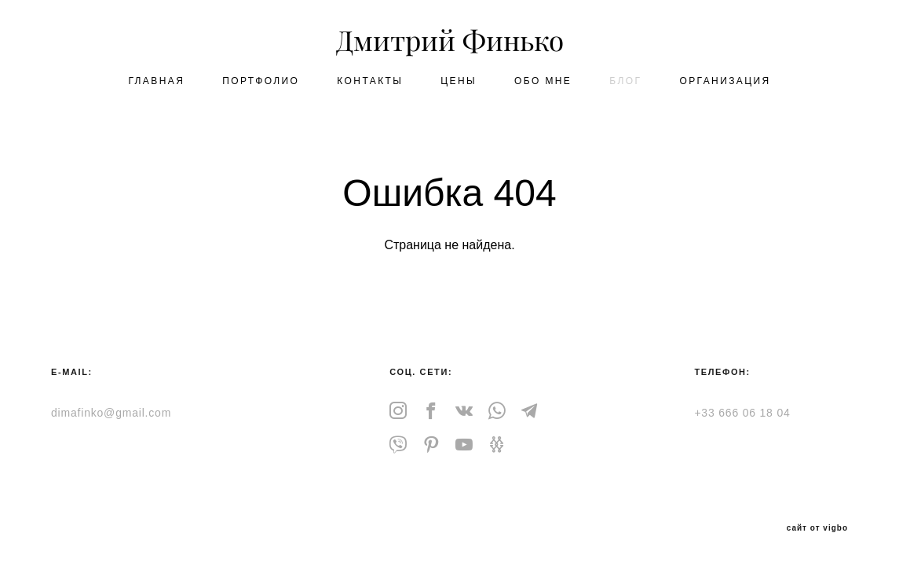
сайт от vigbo (817, 528)
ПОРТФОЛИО (260, 80)
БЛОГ (625, 80)
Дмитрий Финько (450, 41)
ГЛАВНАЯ (156, 80)
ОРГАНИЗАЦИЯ (724, 80)
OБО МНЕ (543, 80)
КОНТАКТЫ (370, 80)
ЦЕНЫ (458, 80)
